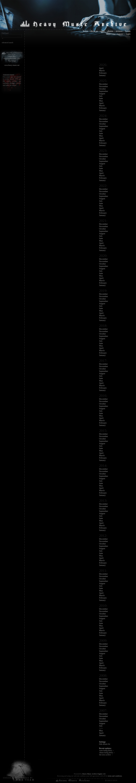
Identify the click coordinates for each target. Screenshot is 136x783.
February (103, 73)
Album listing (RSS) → (107, 753)
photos (110, 31)
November (103, 86)
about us (94, 31)
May (101, 101)
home (85, 31)
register (120, 34)
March (102, 70)
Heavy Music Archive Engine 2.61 (94, 774)
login (128, 34)
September (103, 91)
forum (127, 31)
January (102, 75)
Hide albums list (104, 744)
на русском (110, 34)
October (102, 89)
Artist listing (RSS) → (106, 751)
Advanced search (7, 43)
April (101, 68)
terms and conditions (115, 776)
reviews (119, 31)
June (101, 98)
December (103, 84)
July (101, 96)
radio (102, 31)
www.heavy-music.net (11, 65)
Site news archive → (106, 755)
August (102, 93)
